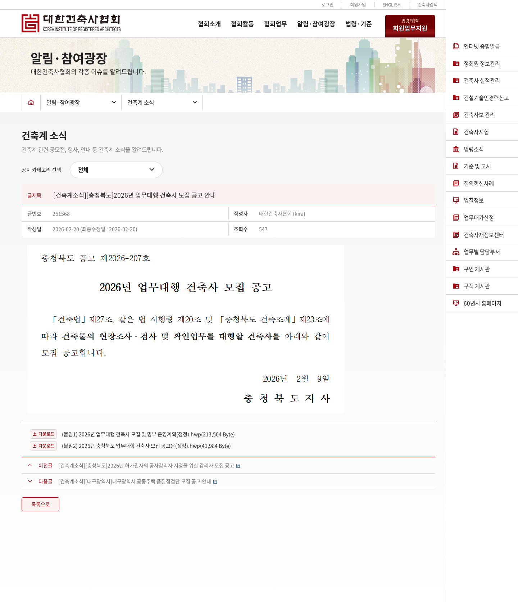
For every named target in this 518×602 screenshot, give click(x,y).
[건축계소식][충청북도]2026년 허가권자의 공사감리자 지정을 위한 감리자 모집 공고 (149, 465)
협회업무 (275, 23)
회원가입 (358, 4)
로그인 (327, 4)
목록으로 (40, 504)
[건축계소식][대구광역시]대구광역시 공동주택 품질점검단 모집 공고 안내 (137, 481)
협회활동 (242, 23)
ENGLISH (391, 4)
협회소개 (209, 23)
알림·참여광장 (316, 23)
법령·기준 (358, 23)
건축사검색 (427, 4)
